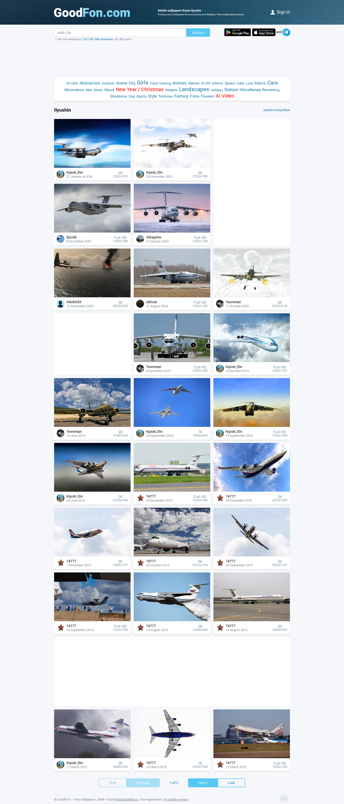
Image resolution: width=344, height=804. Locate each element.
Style (152, 96)
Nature (231, 89)
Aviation (108, 83)
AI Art (205, 83)
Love (249, 83)
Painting (165, 83)
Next (203, 782)
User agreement (150, 799)
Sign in (280, 12)
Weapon (171, 89)
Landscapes (194, 89)
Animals (179, 82)
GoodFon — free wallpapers (76, 799)
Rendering (271, 89)
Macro (260, 82)
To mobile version (176, 799)
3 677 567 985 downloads (97, 39)
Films (194, 96)
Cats (240, 83)
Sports (141, 96)
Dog (132, 96)
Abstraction (89, 82)
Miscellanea (250, 89)
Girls (143, 82)
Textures (165, 96)
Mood (109, 89)
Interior (217, 83)
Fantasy (181, 96)
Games (194, 83)
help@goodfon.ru (126, 799)
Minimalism (74, 89)
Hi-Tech (72, 83)
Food (154, 83)
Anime (121, 82)
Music (98, 89)
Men (89, 89)
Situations (118, 96)
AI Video (225, 96)
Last (231, 782)
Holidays (217, 90)
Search (198, 33)
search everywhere (276, 110)
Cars (272, 82)
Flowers (207, 96)
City (132, 82)
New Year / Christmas (140, 89)
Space (230, 83)
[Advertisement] (172, 59)
